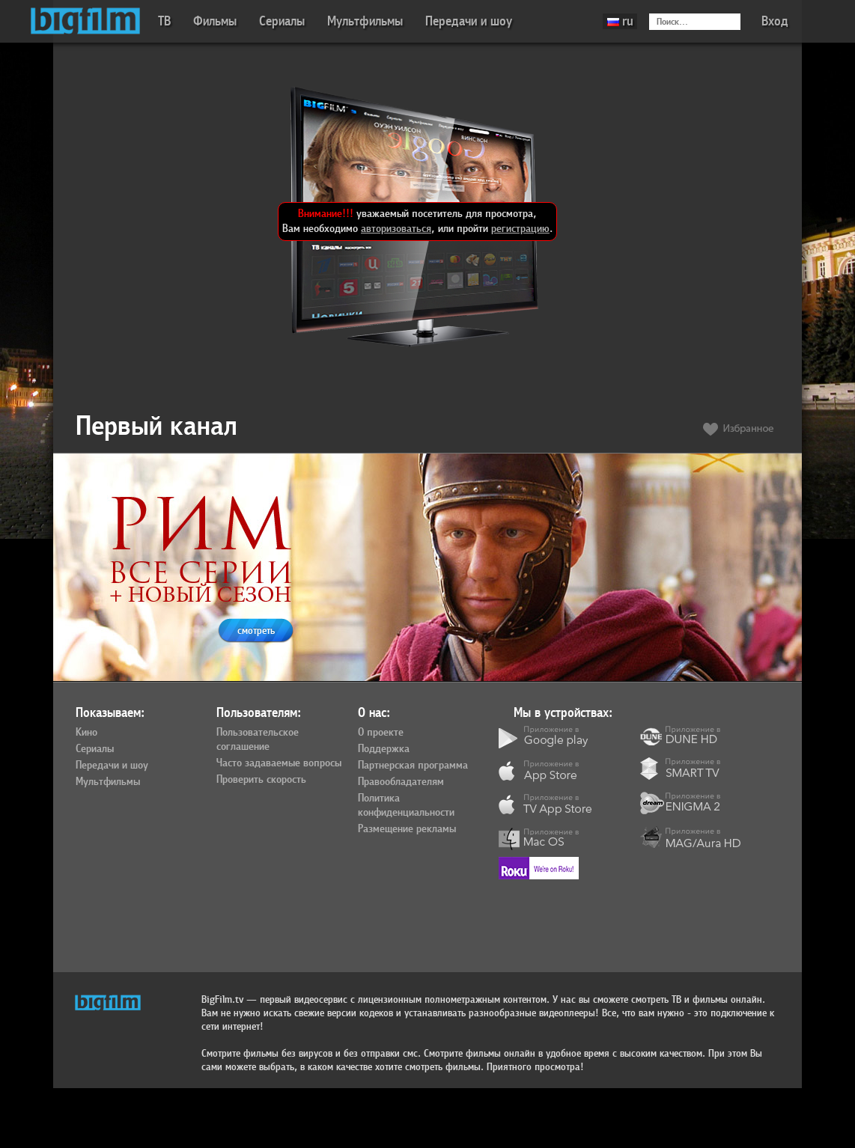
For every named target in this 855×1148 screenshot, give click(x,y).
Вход (774, 21)
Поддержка (384, 749)
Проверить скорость (261, 780)
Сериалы (282, 21)
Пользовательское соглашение (257, 740)
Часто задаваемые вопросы (278, 763)
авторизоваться (396, 229)
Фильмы (215, 21)
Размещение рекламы (407, 829)
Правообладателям (401, 782)
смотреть (256, 630)
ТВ (164, 21)
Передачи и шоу (468, 21)
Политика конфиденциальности (406, 805)
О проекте (381, 732)
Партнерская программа (413, 765)
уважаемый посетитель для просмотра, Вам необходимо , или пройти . (417, 221)
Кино (86, 732)
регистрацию (520, 229)
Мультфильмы (365, 21)
